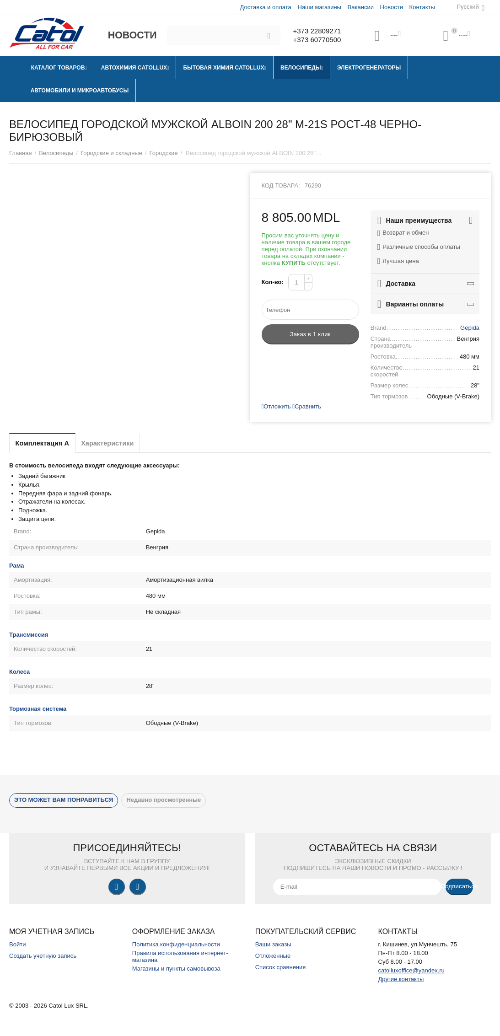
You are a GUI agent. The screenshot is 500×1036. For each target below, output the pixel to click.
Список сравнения (280, 967)
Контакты (422, 7)
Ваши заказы (273, 944)
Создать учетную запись (42, 955)
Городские (164, 153)
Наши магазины (318, 7)
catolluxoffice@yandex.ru (411, 970)
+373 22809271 (315, 31)
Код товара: (281, 185)
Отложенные (273, 955)
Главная (20, 153)
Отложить (276, 406)
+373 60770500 (315, 40)
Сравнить (306, 406)
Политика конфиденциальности (176, 944)
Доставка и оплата (265, 7)
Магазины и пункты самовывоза (176, 968)
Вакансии (360, 7)
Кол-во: (273, 282)
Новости (391, 7)
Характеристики (126, 443)
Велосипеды (56, 153)
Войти (17, 944)
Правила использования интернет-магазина (180, 956)
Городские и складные (111, 153)
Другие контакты (401, 979)
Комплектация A (48, 443)
